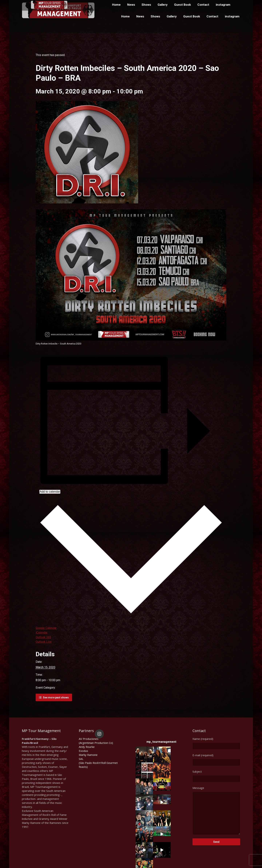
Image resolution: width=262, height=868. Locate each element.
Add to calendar (50, 491)
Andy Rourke (87, 747)
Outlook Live (44, 642)
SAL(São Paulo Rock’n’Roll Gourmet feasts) (98, 763)
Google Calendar (46, 628)
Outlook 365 (43, 637)
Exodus (83, 751)
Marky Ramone (88, 755)
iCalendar (41, 632)
